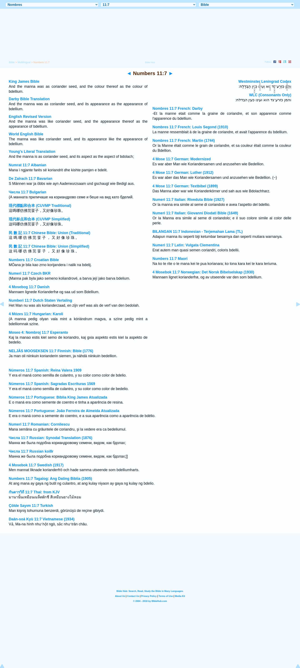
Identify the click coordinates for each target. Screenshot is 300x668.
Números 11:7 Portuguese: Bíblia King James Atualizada (58, 397)
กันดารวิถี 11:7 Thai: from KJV (34, 492)
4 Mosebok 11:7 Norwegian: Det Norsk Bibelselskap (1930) (203, 272)
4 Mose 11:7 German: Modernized (181, 159)
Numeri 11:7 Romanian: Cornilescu (39, 424)
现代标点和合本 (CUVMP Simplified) (39, 219)
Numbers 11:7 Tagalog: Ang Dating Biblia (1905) (50, 479)
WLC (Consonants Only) (270, 95)
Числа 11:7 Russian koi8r (31, 451)
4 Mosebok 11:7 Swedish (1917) (36, 465)
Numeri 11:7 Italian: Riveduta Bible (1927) (188, 200)
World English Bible (26, 134)
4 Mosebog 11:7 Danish (29, 287)
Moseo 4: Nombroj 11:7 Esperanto (38, 332)
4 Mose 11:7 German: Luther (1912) (182, 172)
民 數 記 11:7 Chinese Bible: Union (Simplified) (49, 246)
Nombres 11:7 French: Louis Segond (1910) (190, 127)
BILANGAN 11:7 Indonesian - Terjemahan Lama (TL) (197, 232)
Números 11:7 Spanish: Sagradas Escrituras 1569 (52, 384)
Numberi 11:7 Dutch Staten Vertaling (40, 300)
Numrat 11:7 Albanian (27, 165)
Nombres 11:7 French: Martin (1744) (183, 140)
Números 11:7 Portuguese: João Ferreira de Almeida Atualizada (64, 411)
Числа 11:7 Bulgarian (27, 192)
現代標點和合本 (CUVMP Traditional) (40, 206)
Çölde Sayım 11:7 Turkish (31, 506)
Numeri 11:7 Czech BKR (29, 273)
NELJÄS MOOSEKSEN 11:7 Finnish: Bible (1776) (51, 351)
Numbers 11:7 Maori (170, 259)
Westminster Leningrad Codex (264, 81)
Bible (12, 62)
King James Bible (24, 81)
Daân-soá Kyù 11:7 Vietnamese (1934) (42, 519)
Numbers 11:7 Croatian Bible (34, 260)
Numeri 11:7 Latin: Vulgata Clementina (185, 245)
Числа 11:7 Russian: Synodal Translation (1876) (50, 438)
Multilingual (24, 62)
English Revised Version (30, 117)
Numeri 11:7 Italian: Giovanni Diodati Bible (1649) (195, 213)
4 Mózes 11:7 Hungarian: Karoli (36, 314)
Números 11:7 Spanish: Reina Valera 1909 (45, 370)
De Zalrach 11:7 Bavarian (30, 179)
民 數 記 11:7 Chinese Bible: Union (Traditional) (49, 233)
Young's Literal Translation (32, 151)
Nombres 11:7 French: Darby (177, 108)
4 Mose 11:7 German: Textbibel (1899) (185, 186)
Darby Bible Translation (29, 99)
